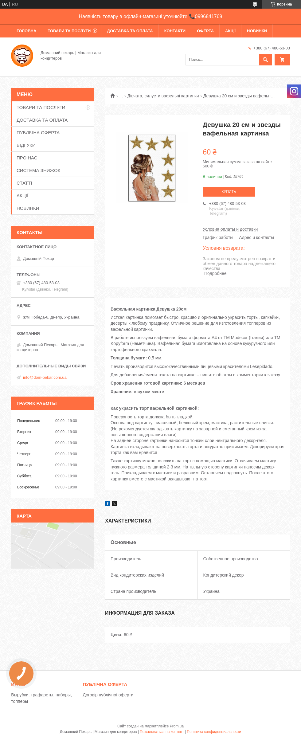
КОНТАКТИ (175, 31)
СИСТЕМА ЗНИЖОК (38, 170)
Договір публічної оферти (108, 694)
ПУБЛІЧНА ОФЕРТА (38, 132)
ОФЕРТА (205, 31)
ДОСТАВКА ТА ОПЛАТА (130, 31)
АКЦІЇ (230, 31)
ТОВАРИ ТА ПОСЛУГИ (69, 31)
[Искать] (265, 59)
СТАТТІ (24, 183)
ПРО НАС (27, 157)
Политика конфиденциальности (214, 732)
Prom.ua (177, 726)
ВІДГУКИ (26, 145)
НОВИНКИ (257, 31)
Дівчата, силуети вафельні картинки (163, 95)
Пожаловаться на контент (162, 732)
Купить (228, 192)
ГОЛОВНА (26, 31)
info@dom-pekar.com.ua (45, 377)
